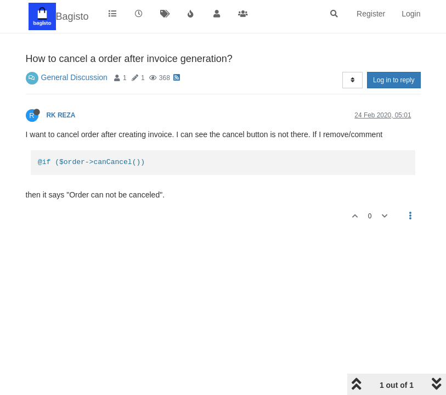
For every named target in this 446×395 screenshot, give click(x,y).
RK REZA (61, 115)
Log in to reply (393, 80)
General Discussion (74, 77)
